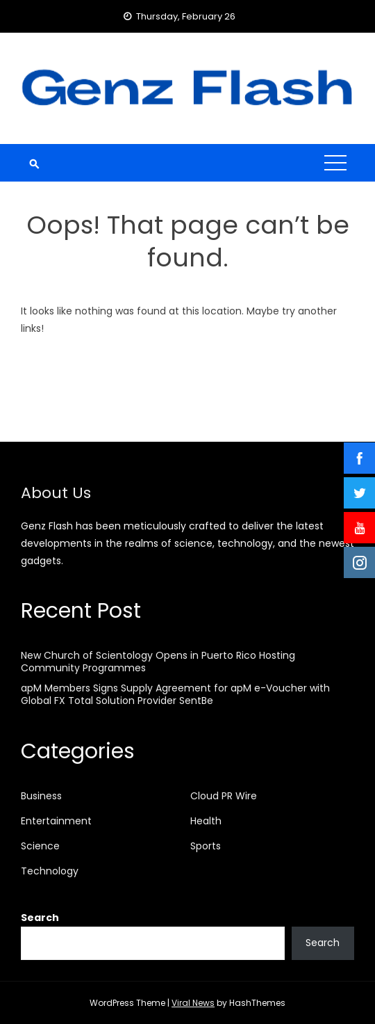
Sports (205, 846)
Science (40, 846)
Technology (49, 871)
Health (206, 821)
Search (40, 918)
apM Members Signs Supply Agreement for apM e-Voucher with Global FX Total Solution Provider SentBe (175, 694)
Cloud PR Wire (223, 796)
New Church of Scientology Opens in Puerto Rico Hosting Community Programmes (158, 661)
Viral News (193, 1003)
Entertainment (56, 821)
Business (41, 796)
